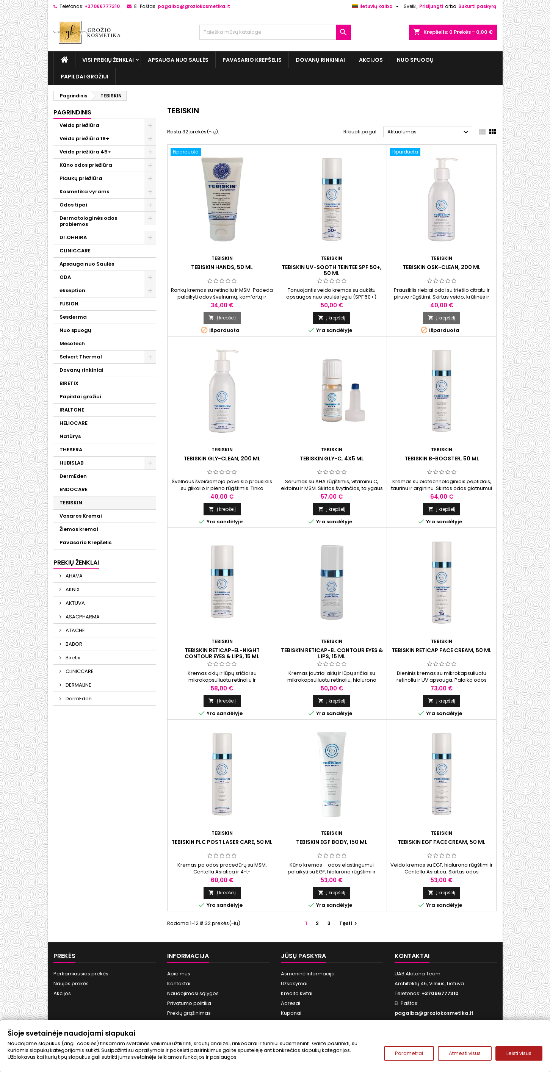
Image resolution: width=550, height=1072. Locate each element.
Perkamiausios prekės (80, 973)
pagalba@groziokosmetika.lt (194, 6)
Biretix (72, 657)
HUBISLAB (71, 462)
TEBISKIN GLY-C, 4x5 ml (332, 458)
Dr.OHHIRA (73, 237)
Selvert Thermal (81, 356)
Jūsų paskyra (303, 955)
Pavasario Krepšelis (252, 60)
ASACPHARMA (82, 616)
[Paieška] (275, 32)
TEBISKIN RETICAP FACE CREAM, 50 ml (442, 650)
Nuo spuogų (415, 60)
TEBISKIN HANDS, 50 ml (222, 267)
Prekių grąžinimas (189, 1013)
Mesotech (72, 343)
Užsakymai (294, 983)
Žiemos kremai (79, 529)
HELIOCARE (74, 423)
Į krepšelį (222, 318)
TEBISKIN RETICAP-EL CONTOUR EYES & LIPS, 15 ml (332, 653)
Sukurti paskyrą (477, 6)
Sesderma (73, 317)
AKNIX (72, 589)
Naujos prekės (71, 983)
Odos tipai (73, 204)
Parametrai (409, 1053)
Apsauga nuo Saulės (178, 60)
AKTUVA (74, 603)
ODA (65, 277)
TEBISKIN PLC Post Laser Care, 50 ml (222, 842)
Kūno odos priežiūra (86, 165)
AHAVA (73, 575)
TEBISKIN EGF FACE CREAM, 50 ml (442, 842)
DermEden (73, 476)
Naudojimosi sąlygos (193, 993)
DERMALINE (77, 685)
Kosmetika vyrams (84, 191)
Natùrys (70, 436)
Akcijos (371, 60)
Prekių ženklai (76, 562)
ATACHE (74, 630)
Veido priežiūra (79, 125)
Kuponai (291, 1013)
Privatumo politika (189, 1003)
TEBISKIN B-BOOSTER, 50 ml (441, 458)
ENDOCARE (74, 489)
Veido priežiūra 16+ (84, 138)
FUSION (69, 303)
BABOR (73, 644)
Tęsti (349, 923)
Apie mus (178, 973)
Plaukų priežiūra (81, 178)
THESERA (71, 449)
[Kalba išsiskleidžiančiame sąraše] (376, 6)
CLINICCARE (75, 250)
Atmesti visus (465, 1053)
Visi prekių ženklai (108, 60)
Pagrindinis (72, 112)
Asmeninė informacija (308, 973)
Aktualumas (428, 132)
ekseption (72, 290)
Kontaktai (178, 983)
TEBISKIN (71, 502)
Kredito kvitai (296, 993)
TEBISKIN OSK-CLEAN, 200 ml (442, 267)
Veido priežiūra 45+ (85, 151)
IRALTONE (72, 409)
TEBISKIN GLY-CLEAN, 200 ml (221, 458)
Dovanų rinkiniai (320, 60)
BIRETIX (69, 383)
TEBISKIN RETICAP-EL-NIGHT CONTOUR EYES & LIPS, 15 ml (222, 653)
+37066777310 (102, 6)
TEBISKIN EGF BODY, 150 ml (331, 842)
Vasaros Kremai (81, 516)
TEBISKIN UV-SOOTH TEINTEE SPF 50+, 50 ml (332, 270)
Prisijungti (431, 6)
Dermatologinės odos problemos (88, 221)
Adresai (290, 1003)
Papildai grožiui (84, 76)
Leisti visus (518, 1053)
